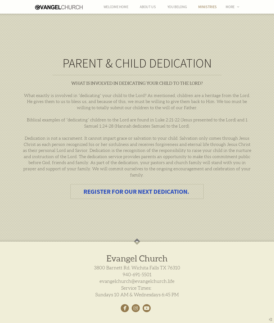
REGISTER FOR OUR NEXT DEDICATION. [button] (137, 191)
